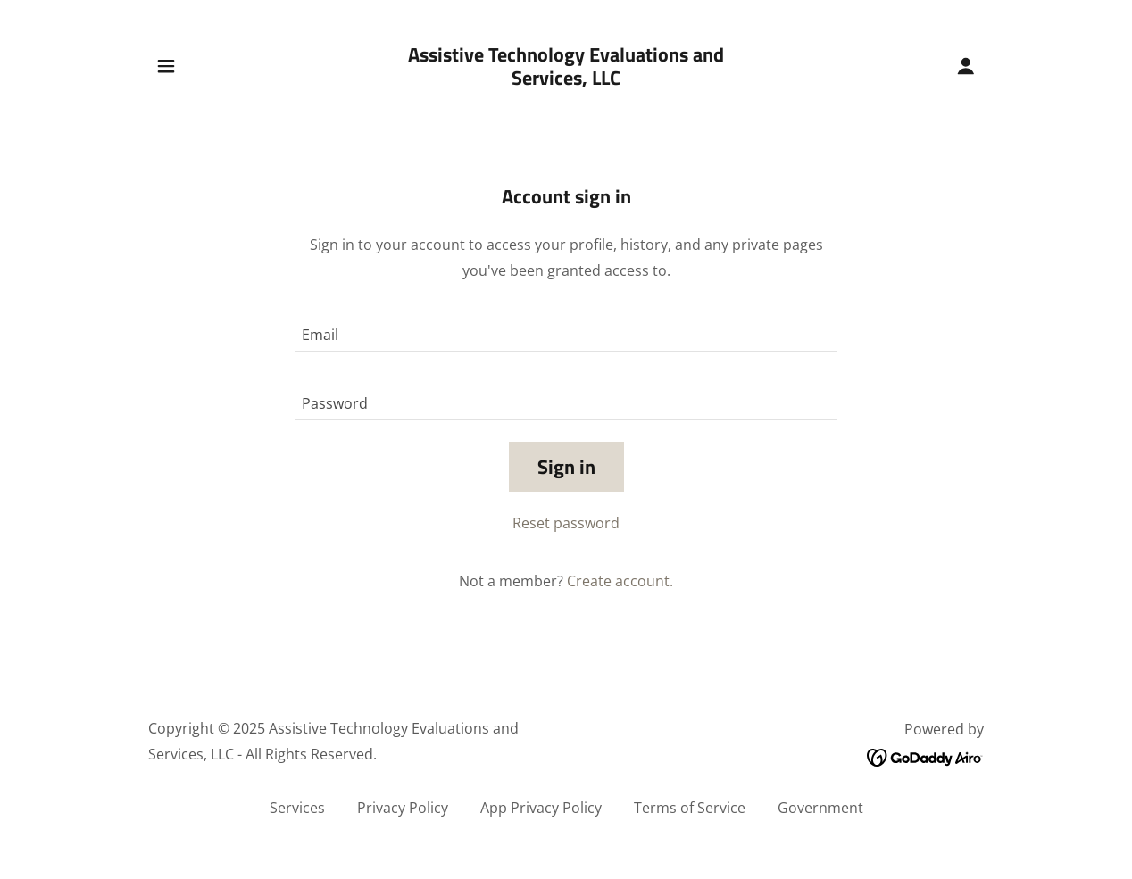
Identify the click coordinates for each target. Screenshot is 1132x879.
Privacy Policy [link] (402, 807)
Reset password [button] (566, 523)
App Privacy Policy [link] (541, 807)
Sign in (566, 467)
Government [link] (820, 807)
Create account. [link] (620, 581)
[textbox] (566, 328)
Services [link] (297, 807)
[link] (566, 79)
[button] (166, 66)
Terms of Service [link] (689, 807)
